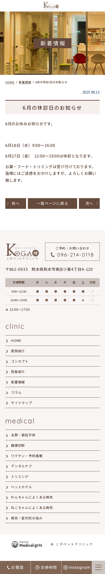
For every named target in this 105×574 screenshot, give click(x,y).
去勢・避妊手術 (23, 438)
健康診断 (18, 449)
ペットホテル (21, 492)
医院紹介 (18, 352)
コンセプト (20, 363)
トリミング (20, 481)
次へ (89, 203)
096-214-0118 (75, 255)
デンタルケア (21, 470)
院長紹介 (18, 373)
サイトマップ (21, 405)
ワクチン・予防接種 (27, 460)
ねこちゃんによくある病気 (32, 514)
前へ (16, 203)
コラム (16, 395)
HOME (16, 341)
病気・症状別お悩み (27, 524)
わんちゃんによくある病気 (32, 503)
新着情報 (18, 384)
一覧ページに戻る (52, 203)
